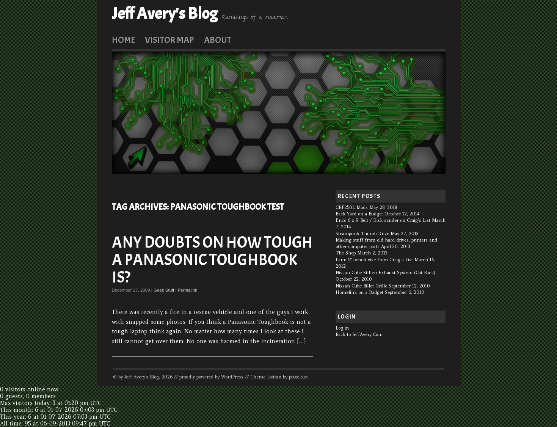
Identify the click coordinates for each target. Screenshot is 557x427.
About (217, 40)
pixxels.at (298, 377)
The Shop (346, 253)
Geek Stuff (164, 290)
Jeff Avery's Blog (165, 13)
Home (123, 40)
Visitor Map (169, 40)
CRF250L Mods (352, 207)
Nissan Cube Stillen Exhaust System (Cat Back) (385, 272)
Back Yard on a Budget (359, 214)
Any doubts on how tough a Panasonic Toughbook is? (212, 259)
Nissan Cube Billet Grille (361, 286)
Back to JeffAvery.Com (359, 334)
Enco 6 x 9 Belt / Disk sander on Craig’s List (383, 220)
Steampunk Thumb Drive (362, 233)
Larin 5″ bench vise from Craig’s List (374, 259)
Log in (342, 328)
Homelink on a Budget (359, 292)
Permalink (187, 290)
